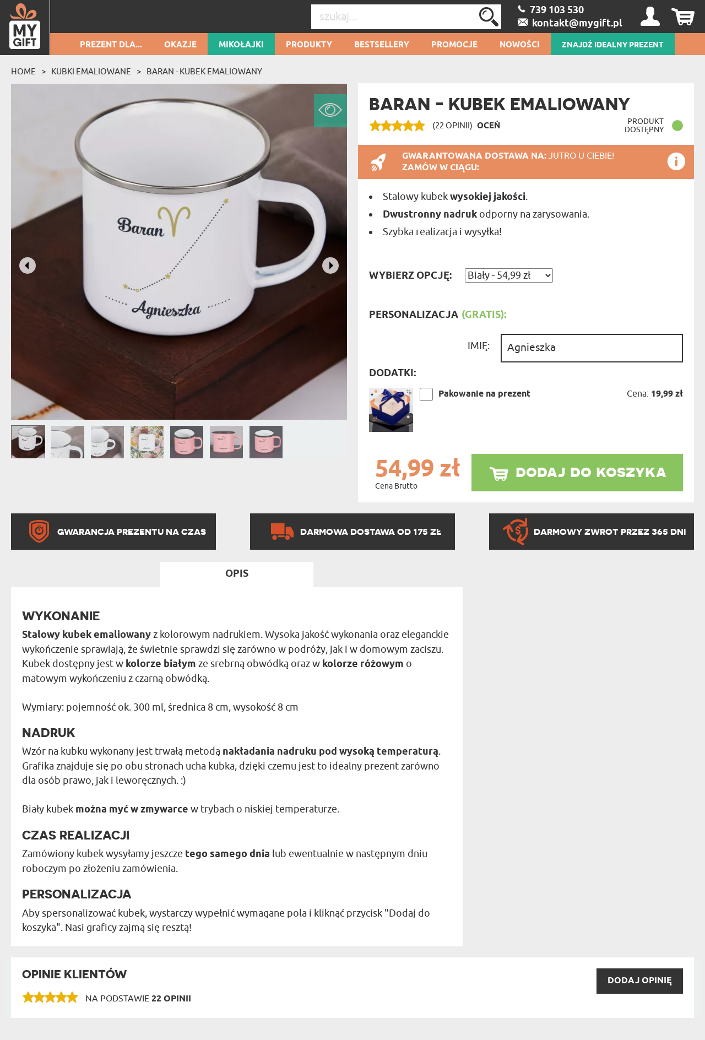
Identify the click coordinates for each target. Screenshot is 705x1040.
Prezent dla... (111, 45)
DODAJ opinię (640, 980)
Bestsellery (381, 45)
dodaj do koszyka (591, 471)
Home (23, 72)
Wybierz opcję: (410, 276)
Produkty (309, 45)
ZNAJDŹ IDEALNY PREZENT (613, 45)
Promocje (454, 45)
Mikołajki (241, 45)
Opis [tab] (236, 574)
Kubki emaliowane (91, 72)
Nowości (520, 45)
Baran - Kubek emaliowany (204, 72)
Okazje (180, 45)
